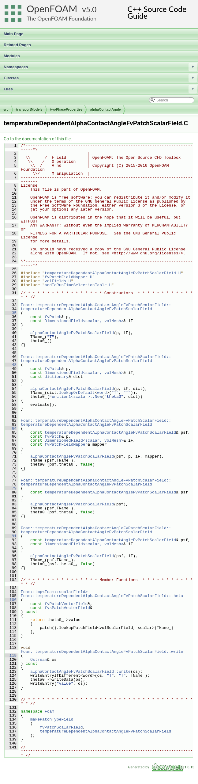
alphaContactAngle (105, 109)
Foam (49, 711)
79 (11, 488)
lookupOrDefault (77, 392)
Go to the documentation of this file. (38, 138)
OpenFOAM (52, 8)
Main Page (13, 34)
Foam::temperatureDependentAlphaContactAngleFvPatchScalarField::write (102, 651)
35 (11, 313)
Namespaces (100, 67)
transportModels (29, 109)
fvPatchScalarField (61, 727)
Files (100, 89)
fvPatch (53, 317)
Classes (100, 78)
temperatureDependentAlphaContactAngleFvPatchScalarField (86, 309)
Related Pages (17, 45)
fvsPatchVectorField (67, 608)
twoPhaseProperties (66, 109)
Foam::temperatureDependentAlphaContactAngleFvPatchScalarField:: (96, 305)
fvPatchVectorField (66, 604)
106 (11, 600)
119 (11, 655)
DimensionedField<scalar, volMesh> (84, 321)
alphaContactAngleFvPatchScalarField (72, 333)
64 (11, 428)
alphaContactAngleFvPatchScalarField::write (80, 671)
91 (11, 536)
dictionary (57, 376)
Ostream (38, 659)
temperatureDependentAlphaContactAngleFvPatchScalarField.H (113, 273)
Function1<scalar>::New (75, 396)
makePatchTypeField (51, 719)
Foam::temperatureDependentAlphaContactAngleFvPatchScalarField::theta (102, 596)
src (6, 109)
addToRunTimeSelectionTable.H (78, 285)
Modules (12, 56)
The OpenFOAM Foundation (61, 18)
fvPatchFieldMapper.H (68, 277)
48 (11, 364)
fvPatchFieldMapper (66, 444)
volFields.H (58, 281)
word (101, 392)
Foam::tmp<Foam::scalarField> (54, 592)
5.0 (91, 9)
